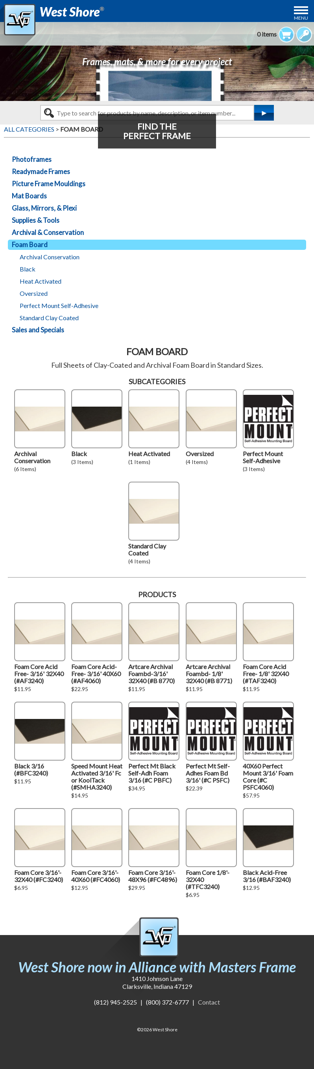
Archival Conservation (49, 256)
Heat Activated (40, 281)
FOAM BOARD (81, 129)
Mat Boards (29, 196)
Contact (209, 1002)
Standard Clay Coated (49, 317)
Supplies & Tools (35, 220)
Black (27, 269)
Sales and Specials (38, 330)
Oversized (34, 293)
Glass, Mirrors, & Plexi (44, 208)
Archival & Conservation (48, 232)
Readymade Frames (41, 171)
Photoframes (32, 159)
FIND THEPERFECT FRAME (157, 131)
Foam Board (30, 244)
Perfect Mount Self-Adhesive (59, 305)
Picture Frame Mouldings (48, 184)
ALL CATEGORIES (29, 129)
